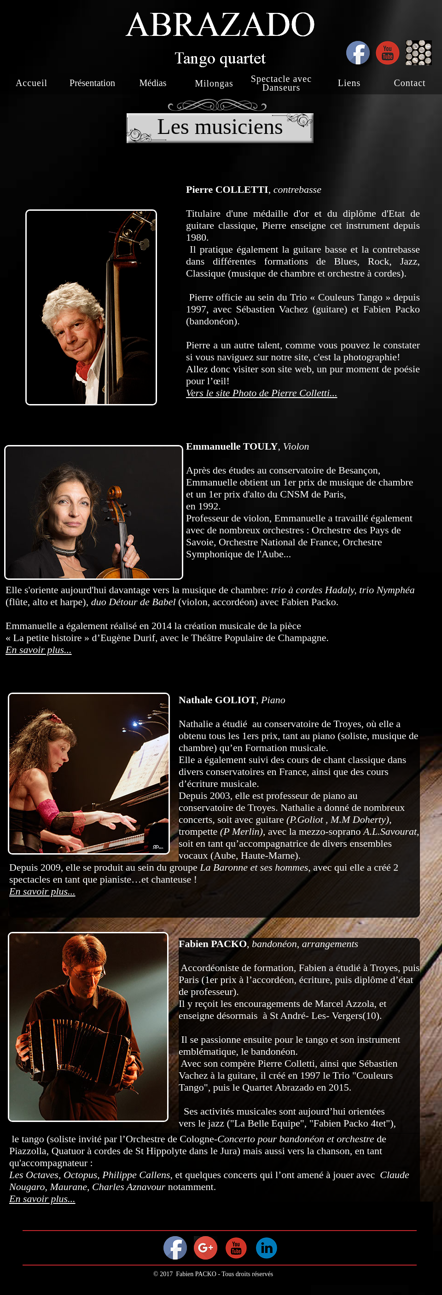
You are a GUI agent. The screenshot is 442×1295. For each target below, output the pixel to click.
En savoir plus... (39, 649)
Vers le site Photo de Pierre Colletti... (261, 393)
